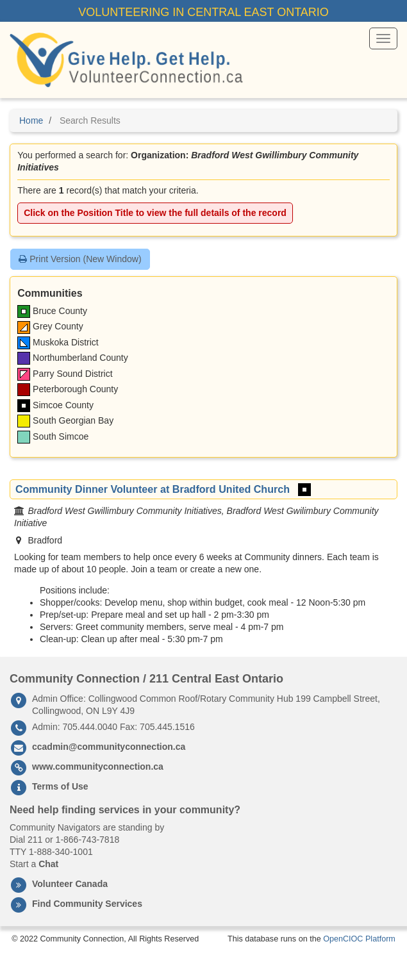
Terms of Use (60, 786)
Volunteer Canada (70, 884)
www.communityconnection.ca (97, 766)
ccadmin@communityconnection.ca (108, 747)
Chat (48, 864)
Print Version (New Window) (80, 259)
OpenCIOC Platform (359, 938)
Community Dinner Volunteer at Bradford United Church (152, 489)
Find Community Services (87, 904)
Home (31, 120)
